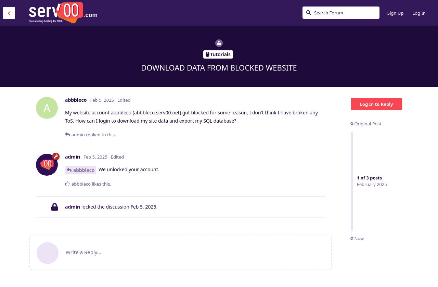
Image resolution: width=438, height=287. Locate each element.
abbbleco (83, 170)
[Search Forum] (340, 13)
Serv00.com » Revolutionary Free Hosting (63, 12)
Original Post (365, 124)
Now (357, 238)
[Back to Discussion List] (9, 13)
